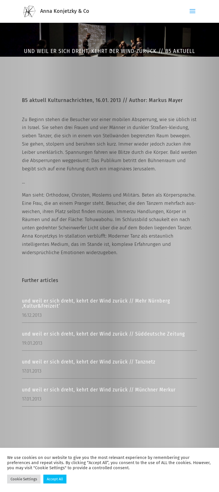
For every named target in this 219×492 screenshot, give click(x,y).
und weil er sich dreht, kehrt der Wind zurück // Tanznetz (88, 362)
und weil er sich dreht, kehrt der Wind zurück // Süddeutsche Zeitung (103, 334)
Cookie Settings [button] (24, 479)
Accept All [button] (55, 479)
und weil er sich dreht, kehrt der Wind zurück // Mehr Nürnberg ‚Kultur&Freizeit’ (96, 303)
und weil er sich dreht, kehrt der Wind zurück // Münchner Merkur (99, 390)
